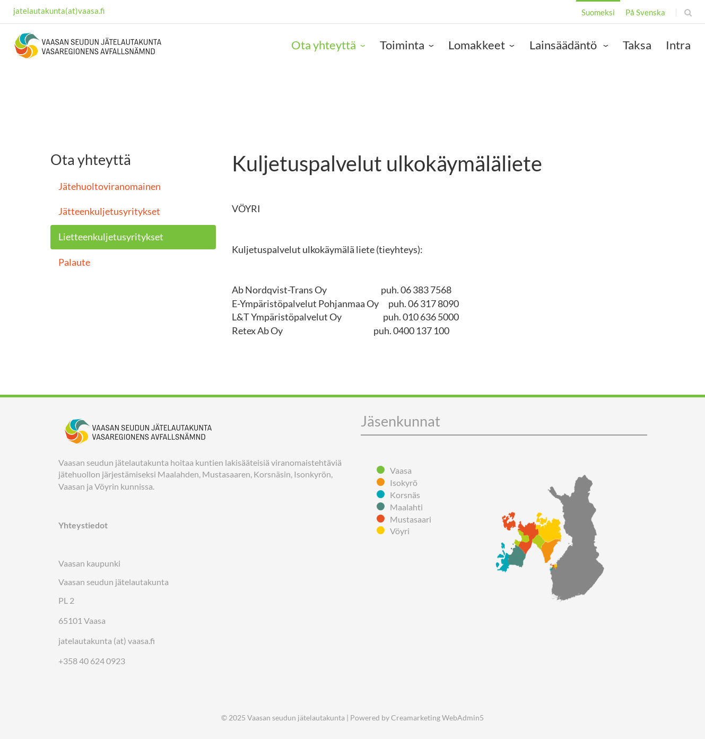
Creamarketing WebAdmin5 (437, 717)
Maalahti (406, 507)
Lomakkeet (476, 45)
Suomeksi (598, 12)
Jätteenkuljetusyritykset (109, 211)
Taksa (637, 45)
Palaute (74, 262)
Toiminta (402, 45)
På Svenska (645, 12)
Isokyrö (403, 482)
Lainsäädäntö (564, 45)
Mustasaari (410, 519)
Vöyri (400, 531)
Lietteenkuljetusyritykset (110, 236)
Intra (678, 45)
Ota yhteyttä (323, 45)
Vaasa (401, 470)
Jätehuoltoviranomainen (109, 186)
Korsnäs (405, 495)
